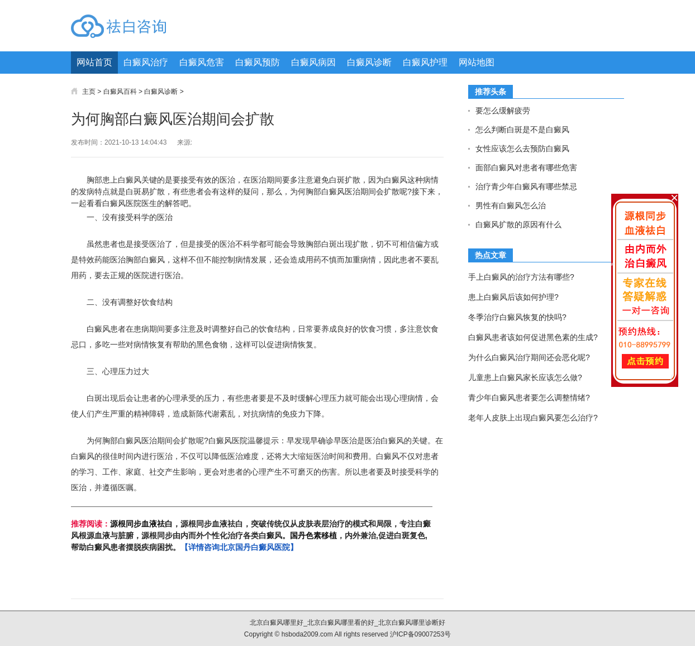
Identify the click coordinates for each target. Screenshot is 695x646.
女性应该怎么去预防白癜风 (522, 148)
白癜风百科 (120, 91)
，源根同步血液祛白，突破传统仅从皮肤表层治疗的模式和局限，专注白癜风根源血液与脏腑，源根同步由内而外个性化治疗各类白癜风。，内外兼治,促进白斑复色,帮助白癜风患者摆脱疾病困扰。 (251, 535)
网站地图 (476, 62)
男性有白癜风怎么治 (510, 205)
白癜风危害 (201, 62)
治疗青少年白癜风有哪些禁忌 (526, 186)
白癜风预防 (257, 62)
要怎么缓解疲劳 (502, 110)
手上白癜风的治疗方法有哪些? (521, 276)
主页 (89, 91)
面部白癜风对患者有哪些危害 (526, 167)
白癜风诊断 (369, 62)
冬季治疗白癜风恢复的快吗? (517, 317)
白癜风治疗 (145, 62)
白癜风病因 (313, 62)
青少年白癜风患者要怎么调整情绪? (529, 397)
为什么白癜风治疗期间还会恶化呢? (529, 357)
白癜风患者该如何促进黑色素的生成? (533, 337)
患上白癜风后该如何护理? (513, 297)
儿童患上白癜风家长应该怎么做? (525, 377)
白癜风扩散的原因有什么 (518, 224)
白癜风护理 (425, 62)
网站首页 (94, 62)
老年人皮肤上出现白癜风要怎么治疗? (533, 417)
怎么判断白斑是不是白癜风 (522, 129)
